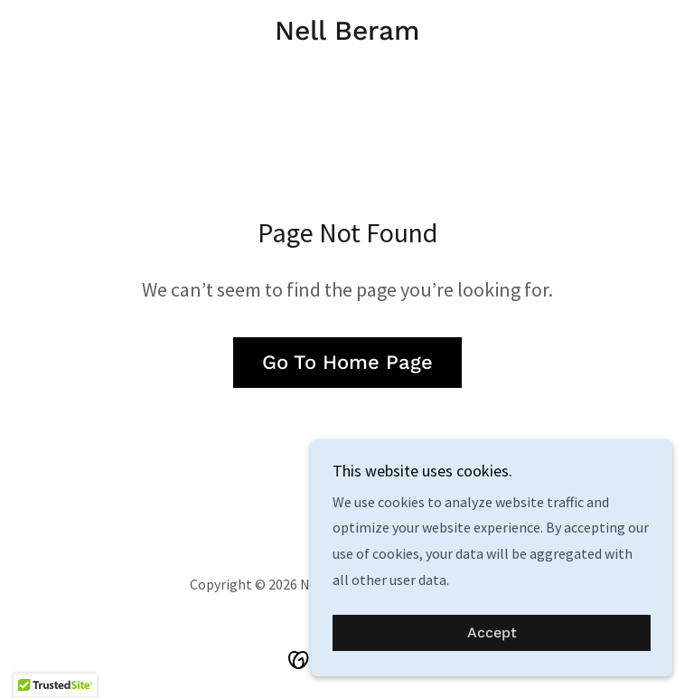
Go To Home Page (347, 362)
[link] (347, 34)
